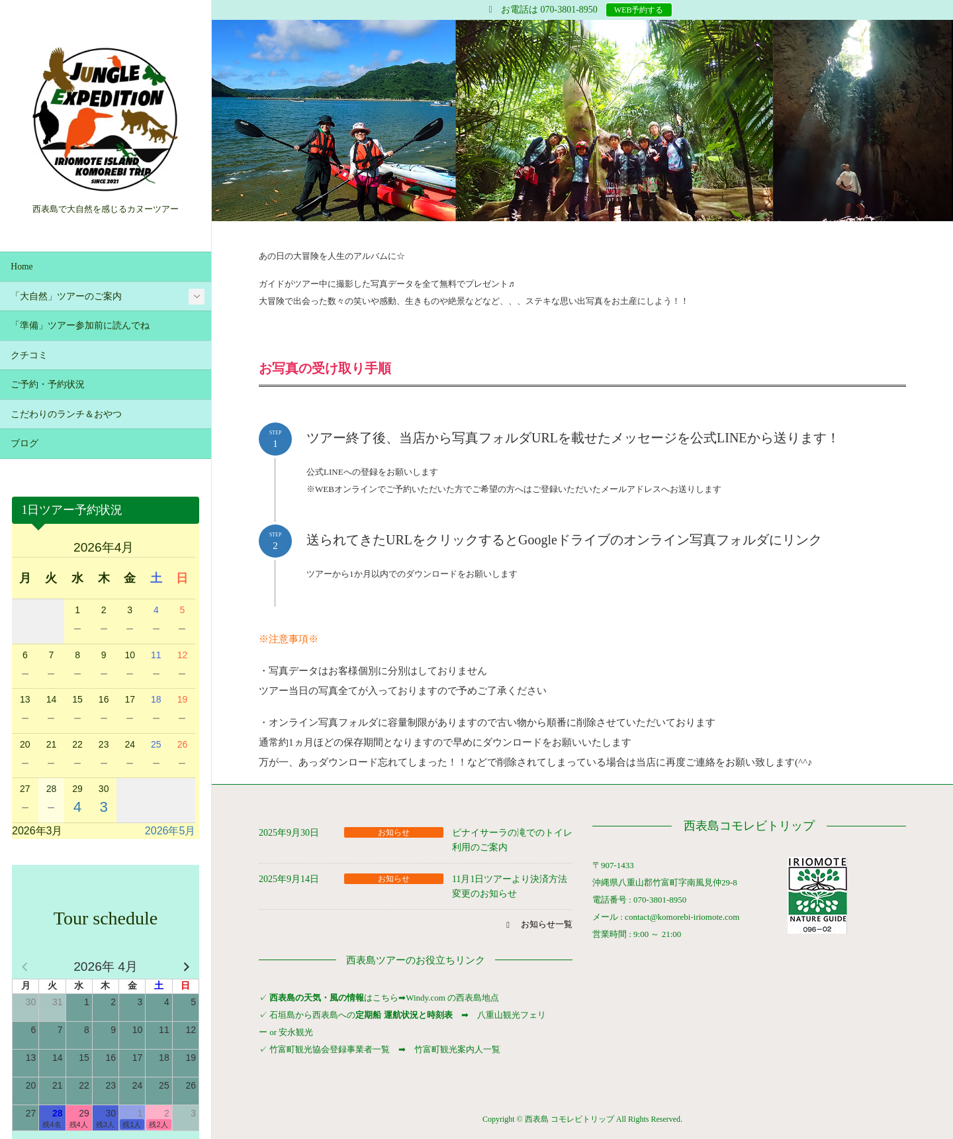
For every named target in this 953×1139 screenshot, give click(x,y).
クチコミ (29, 355)
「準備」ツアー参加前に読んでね (80, 325)
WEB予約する (639, 10)
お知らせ (394, 832)
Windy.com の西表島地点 (452, 998)
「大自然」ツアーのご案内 (66, 296)
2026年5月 (170, 830)
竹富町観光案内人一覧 (457, 1049)
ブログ (24, 443)
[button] (537, 925)
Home (21, 267)
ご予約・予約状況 (48, 384)
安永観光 (295, 1032)
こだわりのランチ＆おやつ (66, 414)
